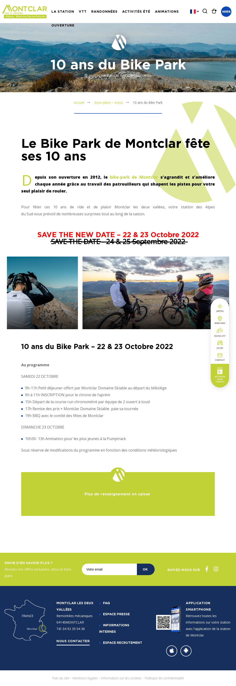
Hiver (226, 12)
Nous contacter (73, 641)
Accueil (79, 102)
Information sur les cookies (121, 678)
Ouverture (62, 25)
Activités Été (136, 11)
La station (62, 11)
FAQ (106, 603)
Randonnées (104, 11)
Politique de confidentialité (164, 678)
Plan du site (60, 678)
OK (145, 569)
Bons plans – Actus (108, 102)
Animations (167, 11)
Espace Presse (116, 614)
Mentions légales (85, 678)
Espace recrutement (122, 642)
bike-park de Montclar (134, 177)
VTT (83, 11)
